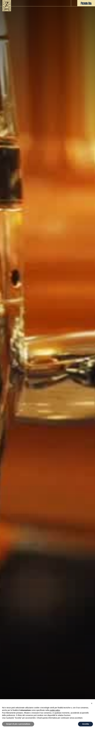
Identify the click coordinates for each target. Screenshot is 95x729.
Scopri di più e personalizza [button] (18, 724)
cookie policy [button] (55, 710)
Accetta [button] (85, 724)
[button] (74, 3)
